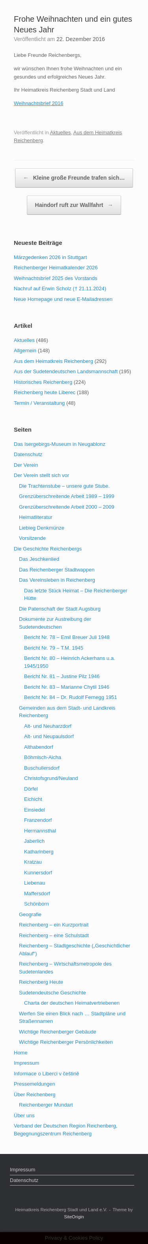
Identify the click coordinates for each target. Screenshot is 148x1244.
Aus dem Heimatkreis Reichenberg (53, 361)
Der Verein (26, 465)
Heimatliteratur (35, 517)
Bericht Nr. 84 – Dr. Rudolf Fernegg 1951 (70, 697)
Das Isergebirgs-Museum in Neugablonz (59, 444)
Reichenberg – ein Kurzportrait (53, 925)
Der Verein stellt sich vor (41, 475)
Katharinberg (38, 852)
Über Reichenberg (35, 1094)
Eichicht (33, 799)
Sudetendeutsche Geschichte (52, 993)
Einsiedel (34, 810)
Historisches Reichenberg (43, 382)
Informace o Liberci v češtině (46, 1074)
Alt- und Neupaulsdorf (49, 736)
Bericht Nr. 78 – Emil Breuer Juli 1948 (67, 637)
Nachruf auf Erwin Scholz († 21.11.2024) (60, 288)
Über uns (24, 1115)
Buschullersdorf (42, 768)
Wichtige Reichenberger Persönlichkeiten (66, 1042)
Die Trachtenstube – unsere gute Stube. (64, 486)
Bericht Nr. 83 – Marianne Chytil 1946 (66, 687)
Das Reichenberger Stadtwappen (57, 570)
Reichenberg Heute (41, 982)
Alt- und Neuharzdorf (47, 726)
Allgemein (25, 350)
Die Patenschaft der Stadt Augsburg (60, 609)
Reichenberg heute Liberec (44, 392)
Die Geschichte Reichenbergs (48, 549)
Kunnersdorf (38, 873)
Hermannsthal (40, 831)
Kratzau (33, 862)
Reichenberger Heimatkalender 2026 (55, 268)
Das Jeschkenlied (39, 559)
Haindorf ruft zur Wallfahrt (74, 205)
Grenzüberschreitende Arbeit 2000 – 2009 (66, 507)
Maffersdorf (37, 893)
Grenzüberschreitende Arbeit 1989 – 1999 (66, 496)
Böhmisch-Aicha (42, 757)
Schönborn (36, 904)
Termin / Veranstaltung (39, 403)
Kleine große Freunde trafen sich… (74, 178)
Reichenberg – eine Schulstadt (54, 935)
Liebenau (34, 883)
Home (21, 1053)
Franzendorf (38, 820)
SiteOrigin (74, 1216)
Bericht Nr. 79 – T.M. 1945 (53, 648)
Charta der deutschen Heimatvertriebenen (72, 1003)
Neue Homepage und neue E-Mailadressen (63, 299)
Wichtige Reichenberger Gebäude (57, 1032)
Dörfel (31, 789)
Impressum (26, 1063)
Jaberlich (34, 841)
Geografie (30, 914)
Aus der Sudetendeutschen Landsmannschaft (66, 371)
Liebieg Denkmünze (41, 528)
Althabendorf (38, 747)
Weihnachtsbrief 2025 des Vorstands (55, 278)
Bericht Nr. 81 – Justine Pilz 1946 (62, 676)
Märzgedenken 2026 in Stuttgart (50, 257)
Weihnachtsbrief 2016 (39, 103)
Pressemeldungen (34, 1084)
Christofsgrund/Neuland (51, 778)
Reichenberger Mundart (46, 1105)
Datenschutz (28, 454)
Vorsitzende (32, 538)
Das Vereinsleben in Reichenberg (57, 580)
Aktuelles (60, 132)
